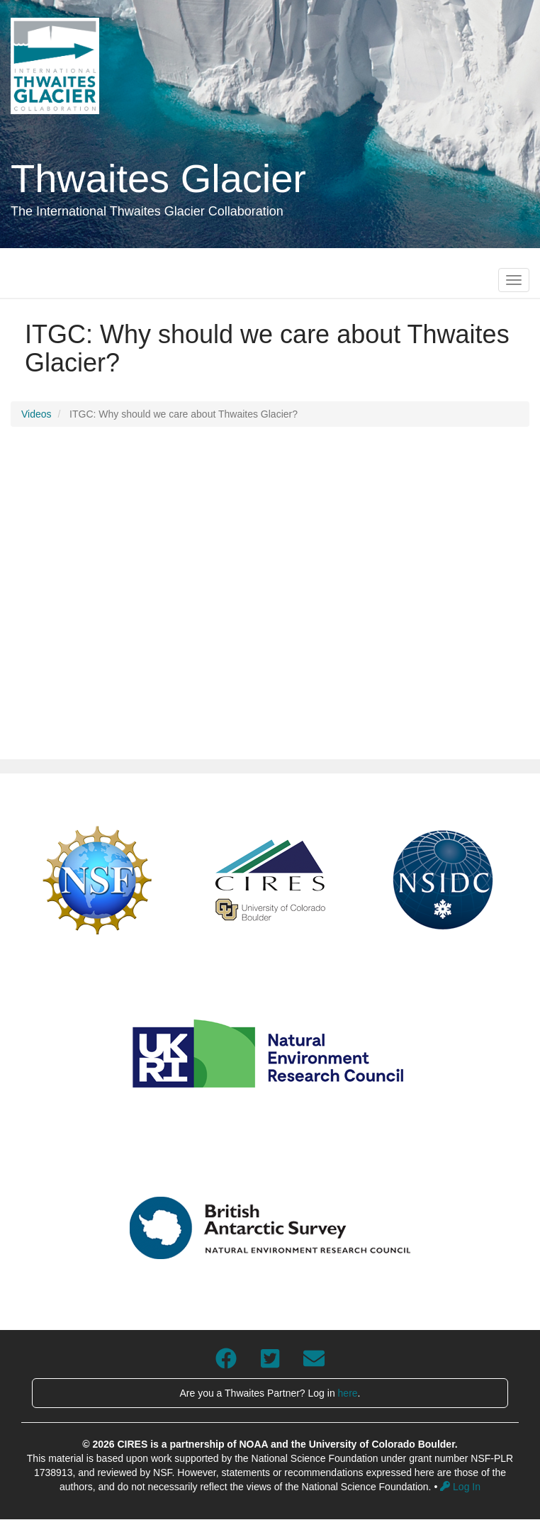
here (348, 1393)
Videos (36, 414)
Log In (460, 1486)
